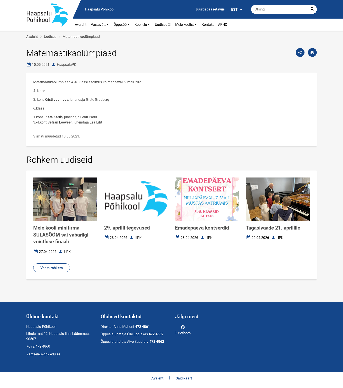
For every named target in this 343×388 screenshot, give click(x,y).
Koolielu (142, 25)
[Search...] (312, 9)
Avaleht (80, 25)
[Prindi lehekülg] (312, 52)
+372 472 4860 (38, 346)
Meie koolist (186, 25)
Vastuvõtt (100, 25)
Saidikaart (184, 378)
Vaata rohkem (51, 268)
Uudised (164, 24)
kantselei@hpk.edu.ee (43, 354)
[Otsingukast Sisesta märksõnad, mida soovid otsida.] (284, 9)
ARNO (222, 25)
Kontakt (208, 25)
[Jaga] (300, 52)
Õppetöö (122, 25)
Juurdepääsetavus (210, 9)
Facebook (183, 329)
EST (237, 9)
